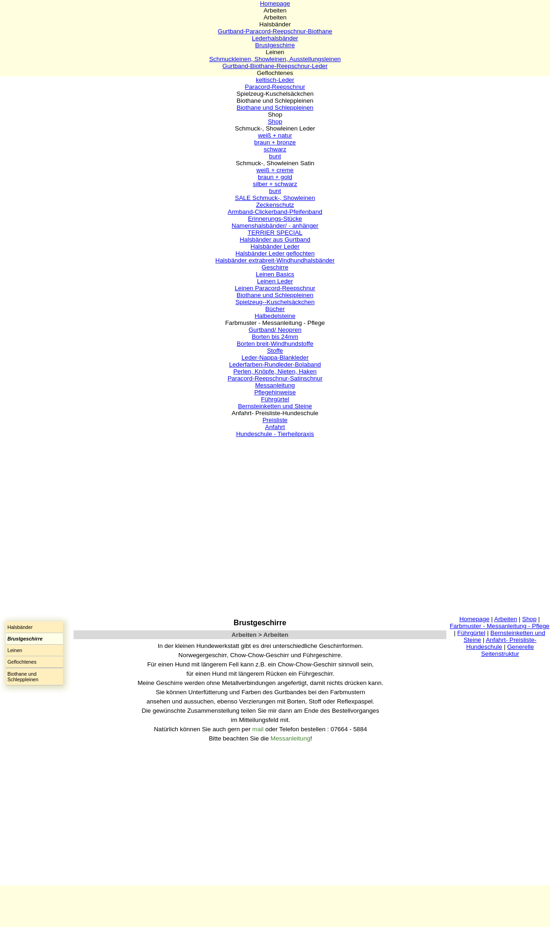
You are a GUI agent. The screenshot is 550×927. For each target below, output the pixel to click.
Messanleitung (290, 738)
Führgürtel (471, 632)
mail (258, 729)
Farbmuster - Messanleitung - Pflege (500, 625)
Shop (529, 619)
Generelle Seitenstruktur (507, 650)
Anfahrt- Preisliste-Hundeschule (501, 643)
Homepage (474, 619)
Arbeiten (505, 619)
